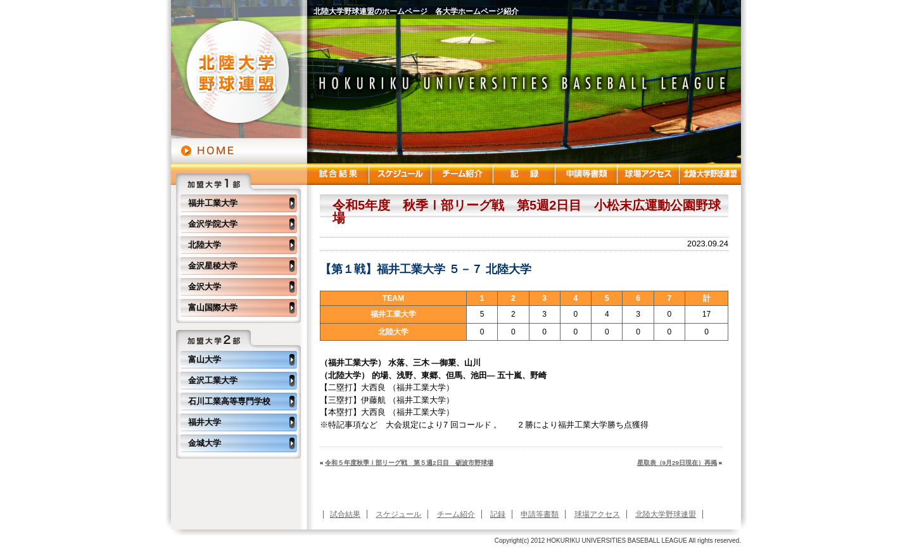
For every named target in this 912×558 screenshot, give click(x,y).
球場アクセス (597, 514)
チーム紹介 (456, 514)
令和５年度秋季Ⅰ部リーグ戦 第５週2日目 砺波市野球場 (409, 462)
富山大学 (204, 359)
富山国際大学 (213, 307)
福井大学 (204, 422)
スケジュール (398, 514)
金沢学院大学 (213, 224)
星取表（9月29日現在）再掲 (677, 462)
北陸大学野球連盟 (665, 514)
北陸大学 (204, 245)
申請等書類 (540, 514)
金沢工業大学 (213, 380)
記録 (497, 514)
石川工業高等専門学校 (229, 401)
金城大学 (204, 443)
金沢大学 (204, 286)
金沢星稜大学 (213, 265)
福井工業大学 (213, 203)
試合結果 (345, 514)
